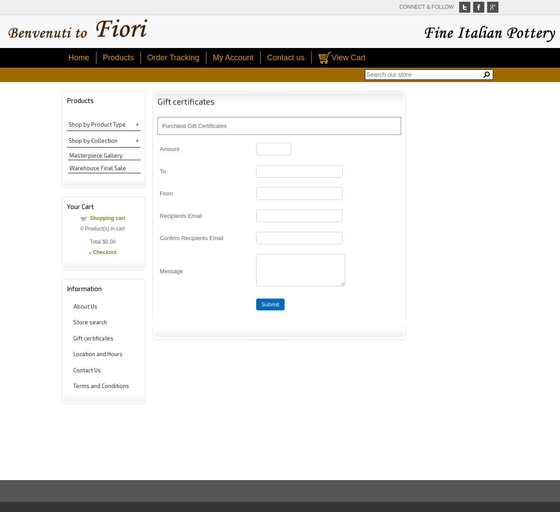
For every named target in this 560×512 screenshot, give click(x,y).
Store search (90, 322)
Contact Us (87, 370)
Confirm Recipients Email (191, 238)
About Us (85, 306)
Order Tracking (173, 57)
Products (118, 57)
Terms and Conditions (101, 385)
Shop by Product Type (97, 124)
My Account (233, 57)
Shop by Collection (93, 140)
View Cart (349, 57)
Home (79, 57)
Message (171, 274)
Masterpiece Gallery (96, 155)
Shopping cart (107, 218)
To (163, 171)
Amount (169, 149)
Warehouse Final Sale (97, 168)
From (166, 193)
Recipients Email (181, 216)
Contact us (286, 57)
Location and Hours (98, 353)
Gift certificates (93, 338)
